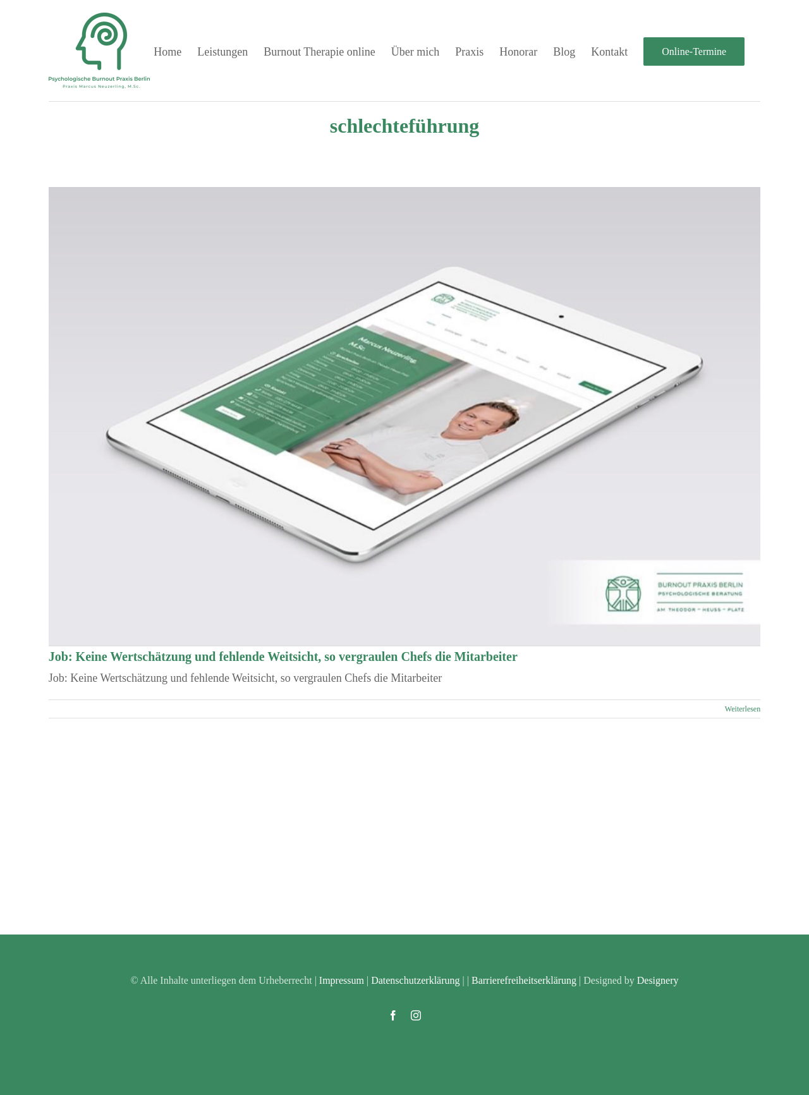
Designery (658, 980)
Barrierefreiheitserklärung (523, 980)
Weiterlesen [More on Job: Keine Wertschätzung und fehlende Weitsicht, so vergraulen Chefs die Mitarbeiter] (742, 709)
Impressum (341, 980)
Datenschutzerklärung (415, 980)
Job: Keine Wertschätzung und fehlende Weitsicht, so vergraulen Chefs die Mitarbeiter (283, 656)
